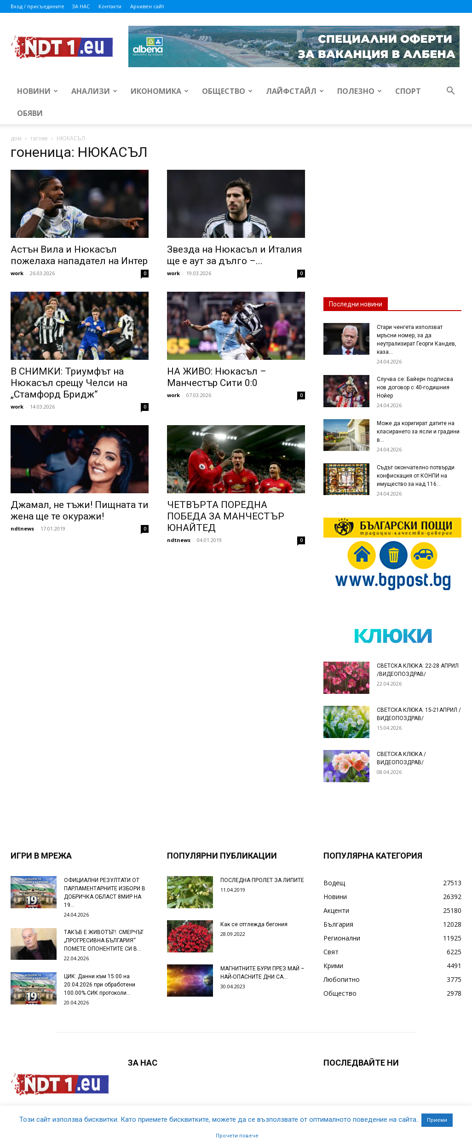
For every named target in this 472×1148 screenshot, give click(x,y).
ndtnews (22, 528)
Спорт (408, 91)
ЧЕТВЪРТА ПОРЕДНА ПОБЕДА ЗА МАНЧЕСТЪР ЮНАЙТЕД (225, 516)
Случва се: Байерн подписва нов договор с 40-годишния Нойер (415, 387)
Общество (227, 91)
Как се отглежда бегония (254, 924)
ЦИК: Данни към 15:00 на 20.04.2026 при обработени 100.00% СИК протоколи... (99, 984)
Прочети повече (237, 1136)
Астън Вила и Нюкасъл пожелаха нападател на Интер (79, 255)
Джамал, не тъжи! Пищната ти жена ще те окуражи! (80, 510)
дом (16, 138)
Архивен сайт (147, 6)
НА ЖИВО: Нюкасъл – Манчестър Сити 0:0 (216, 377)
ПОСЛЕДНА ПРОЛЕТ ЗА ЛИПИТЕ (262, 880)
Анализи (94, 91)
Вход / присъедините (37, 6)
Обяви (30, 113)
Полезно (359, 91)
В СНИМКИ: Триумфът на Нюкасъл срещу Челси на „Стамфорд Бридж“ (69, 383)
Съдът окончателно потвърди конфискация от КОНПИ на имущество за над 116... (416, 475)
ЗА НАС (81, 6)
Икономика (160, 91)
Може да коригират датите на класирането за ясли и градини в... (418, 431)
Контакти (109, 6)
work (17, 273)
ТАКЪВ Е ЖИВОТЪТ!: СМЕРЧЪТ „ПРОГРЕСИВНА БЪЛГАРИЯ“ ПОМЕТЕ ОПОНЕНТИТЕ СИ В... (104, 940)
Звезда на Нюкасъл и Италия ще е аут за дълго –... (234, 255)
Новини (37, 91)
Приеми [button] (437, 1120)
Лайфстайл (295, 91)
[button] (450, 91)
